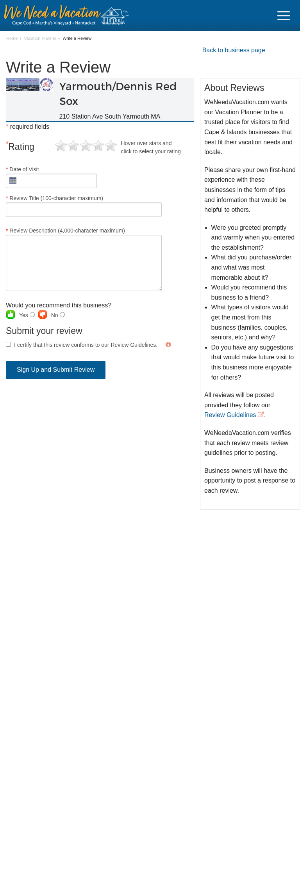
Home (12, 38)
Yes (27, 315)
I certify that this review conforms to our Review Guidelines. (85, 345)
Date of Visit (51, 177)
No (58, 315)
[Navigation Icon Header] (283, 15)
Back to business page (233, 50)
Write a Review (76, 38)
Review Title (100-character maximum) (84, 206)
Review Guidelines (230, 415)
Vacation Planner (40, 38)
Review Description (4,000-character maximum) (84, 259)
